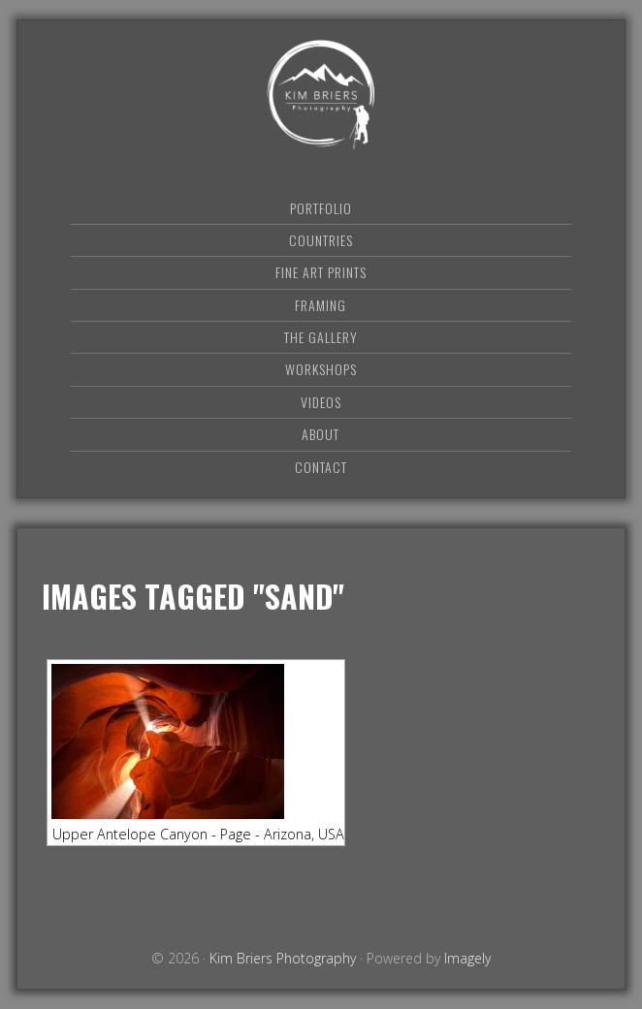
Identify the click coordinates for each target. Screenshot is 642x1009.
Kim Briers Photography (321, 94)
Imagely (467, 958)
